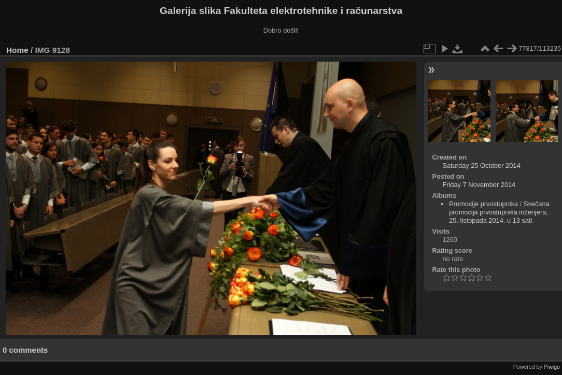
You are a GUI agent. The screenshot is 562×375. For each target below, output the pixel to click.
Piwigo (552, 367)
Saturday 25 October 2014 (481, 165)
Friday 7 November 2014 (478, 185)
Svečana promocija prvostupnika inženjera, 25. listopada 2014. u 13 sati (499, 212)
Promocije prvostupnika (483, 204)
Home (17, 50)
